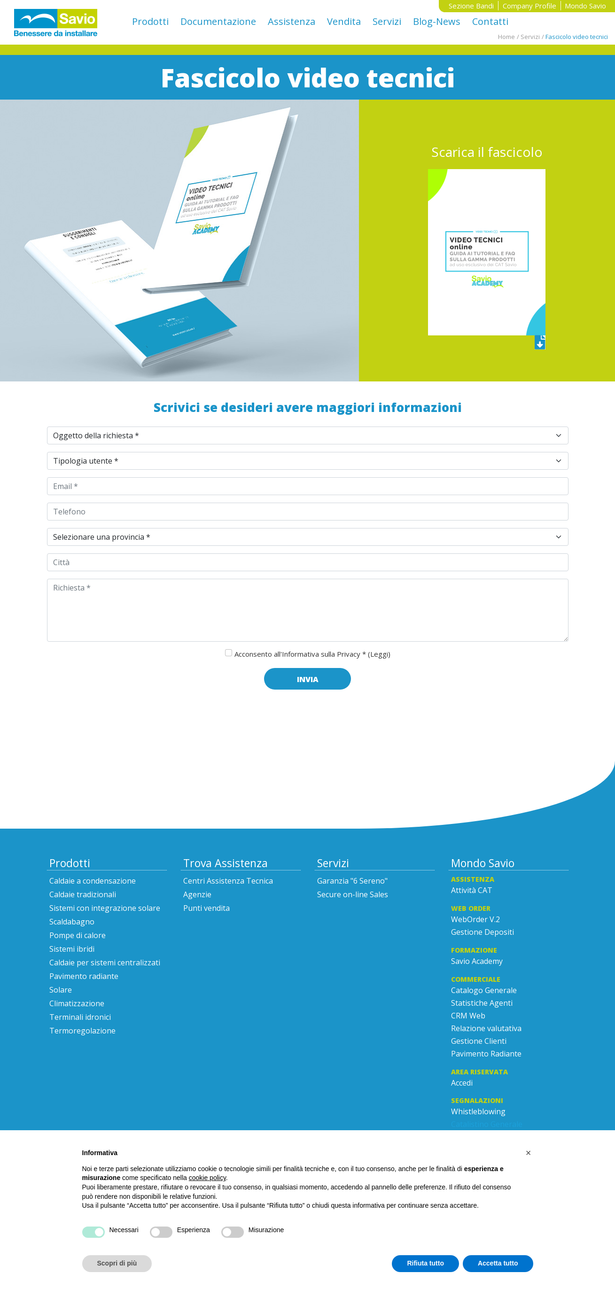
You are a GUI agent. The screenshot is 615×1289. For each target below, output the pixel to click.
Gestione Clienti (478, 1041)
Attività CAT (471, 890)
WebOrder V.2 (475, 919)
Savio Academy (477, 961)
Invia (308, 679)
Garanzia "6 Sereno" (352, 881)
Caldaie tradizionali (82, 894)
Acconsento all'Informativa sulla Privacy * (312, 654)
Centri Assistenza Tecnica (228, 881)
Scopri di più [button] (117, 1263)
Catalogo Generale (484, 990)
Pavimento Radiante (486, 1053)
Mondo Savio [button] (585, 5)
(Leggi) (379, 654)
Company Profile (529, 5)
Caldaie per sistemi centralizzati (104, 962)
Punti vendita (206, 908)
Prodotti (150, 21)
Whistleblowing (478, 1111)
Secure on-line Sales (352, 894)
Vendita (344, 21)
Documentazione (218, 21)
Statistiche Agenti (482, 1003)
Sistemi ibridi (71, 949)
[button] (528, 1152)
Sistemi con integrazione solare (104, 908)
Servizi (387, 21)
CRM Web (468, 1015)
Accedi (462, 1083)
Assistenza (291, 21)
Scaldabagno (71, 921)
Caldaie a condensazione (92, 881)
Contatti (490, 21)
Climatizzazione (76, 1003)
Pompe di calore (77, 935)
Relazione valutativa (486, 1028)
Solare (60, 990)
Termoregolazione (82, 1030)
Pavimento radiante (83, 976)
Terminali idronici (80, 1017)
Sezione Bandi (471, 5)
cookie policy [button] (207, 1177)
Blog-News (436, 21)
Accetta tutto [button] (498, 1263)
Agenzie (197, 894)
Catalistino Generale (486, 1124)
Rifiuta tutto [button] (425, 1263)
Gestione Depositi (482, 932)
